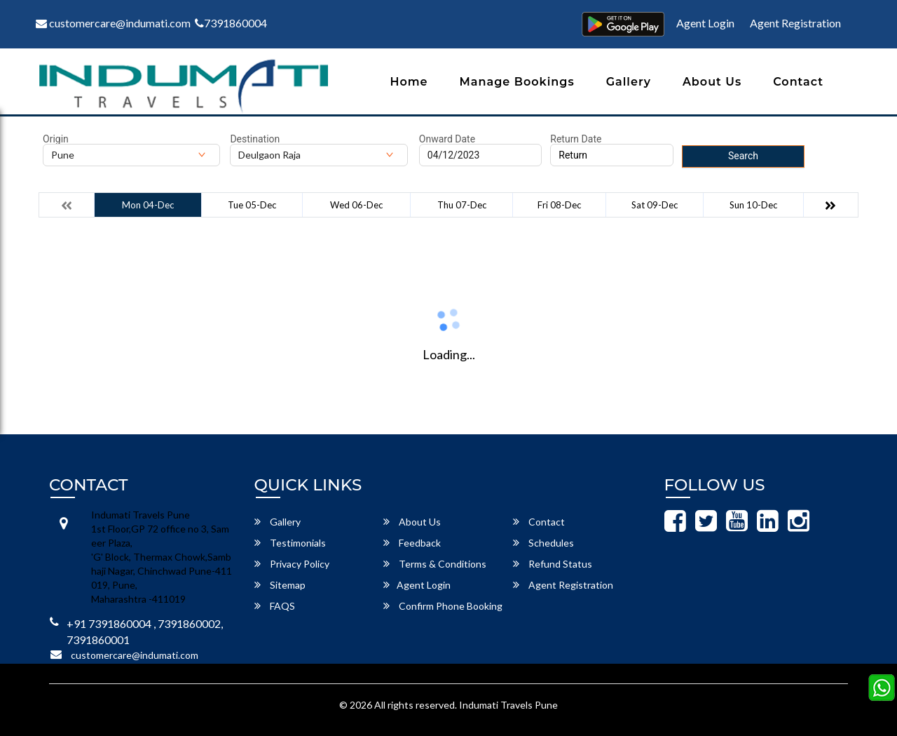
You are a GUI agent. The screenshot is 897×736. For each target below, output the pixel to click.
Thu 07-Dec (461, 204)
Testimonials (290, 543)
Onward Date (447, 139)
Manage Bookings (517, 81)
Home (408, 81)
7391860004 (231, 22)
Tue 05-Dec (252, 204)
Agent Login (705, 22)
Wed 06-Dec (356, 204)
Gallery (628, 81)
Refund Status (552, 564)
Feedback (412, 543)
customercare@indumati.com (113, 22)
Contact (798, 81)
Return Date (575, 139)
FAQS (274, 606)
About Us (712, 81)
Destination (255, 139)
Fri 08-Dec (559, 204)
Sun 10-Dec (753, 204)
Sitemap (280, 585)
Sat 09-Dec (654, 204)
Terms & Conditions (434, 564)
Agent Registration (795, 22)
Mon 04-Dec (148, 204)
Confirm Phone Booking (442, 606)
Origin (56, 139)
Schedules (543, 543)
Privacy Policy (291, 564)
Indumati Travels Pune (508, 705)
